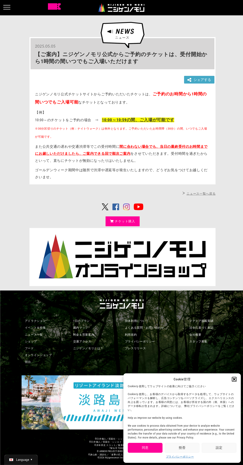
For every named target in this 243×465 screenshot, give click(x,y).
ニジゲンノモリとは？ (88, 348)
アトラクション (35, 320)
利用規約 (131, 334)
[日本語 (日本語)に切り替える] (21, 460)
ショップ (31, 341)
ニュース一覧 (34, 334)
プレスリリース (135, 348)
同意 (145, 448)
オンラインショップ (38, 355)
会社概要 (195, 334)
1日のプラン (81, 320)
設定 (219, 448)
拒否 (182, 448)
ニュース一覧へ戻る (201, 193)
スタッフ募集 (198, 341)
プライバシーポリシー (180, 456)
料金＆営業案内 (83, 334)
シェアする (199, 80)
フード (29, 348)
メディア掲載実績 (201, 320)
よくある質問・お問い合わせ (144, 327)
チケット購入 (122, 221)
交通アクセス (82, 341)
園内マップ (80, 327)
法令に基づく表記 (201, 327)
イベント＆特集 (35, 327)
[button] (234, 379)
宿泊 (28, 361)
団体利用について (137, 320)
